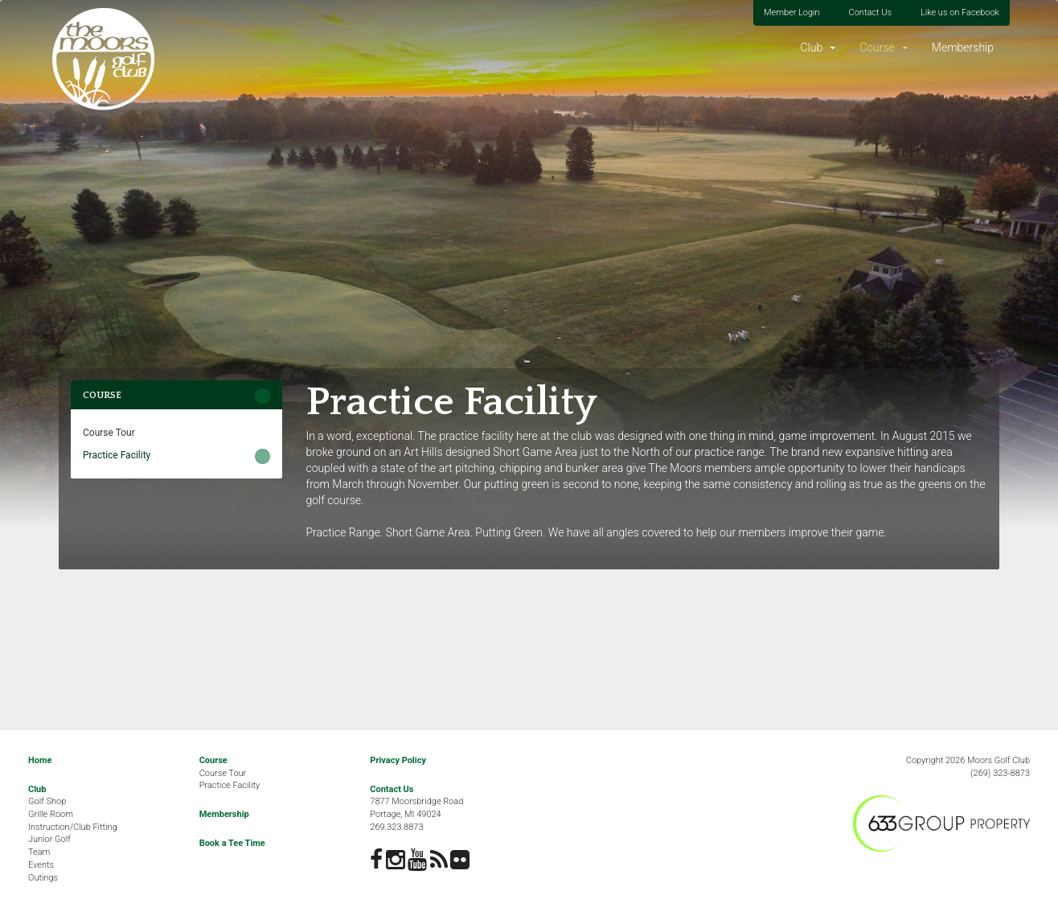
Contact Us (870, 12)
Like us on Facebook (960, 12)
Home (39, 760)
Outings (43, 878)
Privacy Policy (398, 760)
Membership (963, 47)
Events (41, 865)
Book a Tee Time (232, 843)
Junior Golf (49, 839)
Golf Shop (47, 801)
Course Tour (109, 432)
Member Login (792, 12)
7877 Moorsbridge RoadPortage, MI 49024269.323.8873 (416, 814)
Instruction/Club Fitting (72, 827)
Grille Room (50, 814)
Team (39, 852)
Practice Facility (116, 455)
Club (811, 47)
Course (877, 47)
